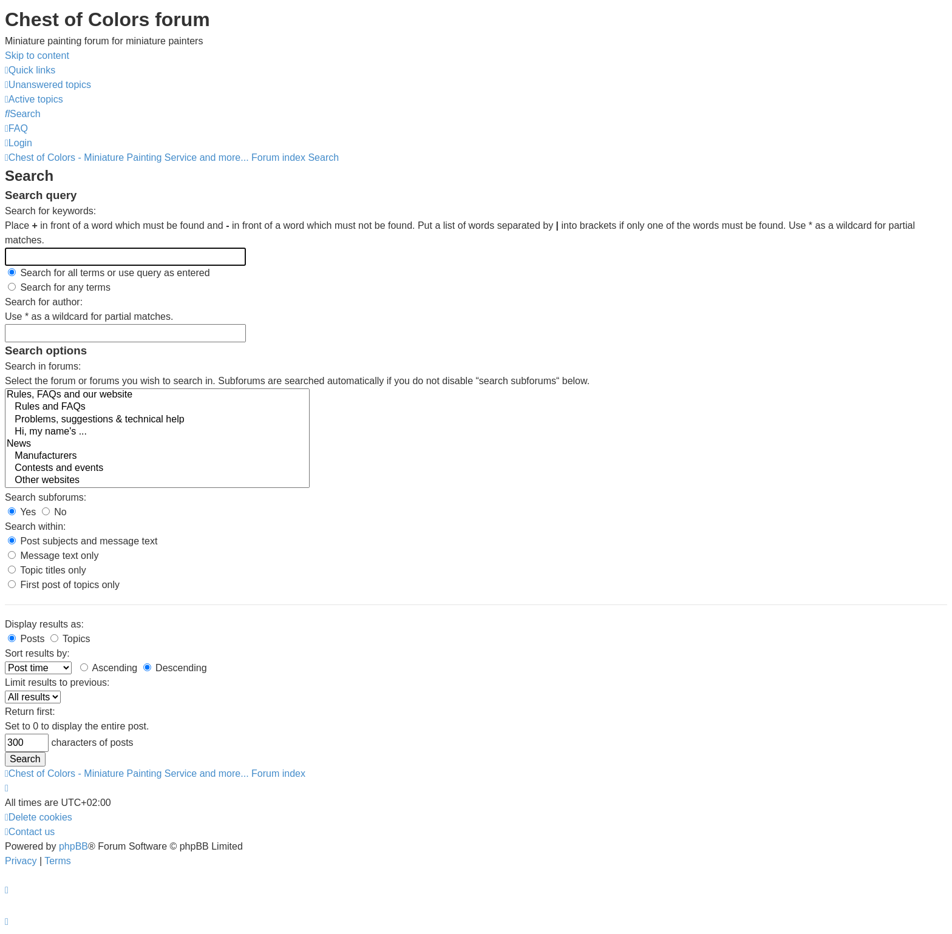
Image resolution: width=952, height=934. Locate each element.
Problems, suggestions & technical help (157, 420)
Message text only (53, 555)
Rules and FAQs (157, 407)
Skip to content (37, 55)
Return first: (30, 711)
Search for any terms (59, 287)
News (157, 444)
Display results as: (44, 624)
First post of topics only (64, 585)
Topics (70, 639)
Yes (22, 512)
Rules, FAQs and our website (157, 395)
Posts (26, 639)
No (54, 512)
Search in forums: (43, 366)
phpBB (73, 846)
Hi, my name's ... (157, 432)
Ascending (108, 668)
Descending (175, 668)
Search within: (35, 526)
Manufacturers (157, 456)
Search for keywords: (50, 211)
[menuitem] (48, 85)
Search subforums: (45, 497)
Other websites (157, 481)
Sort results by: (37, 653)
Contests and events (157, 468)
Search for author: (44, 302)
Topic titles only (47, 570)
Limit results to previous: (57, 682)
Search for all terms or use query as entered (109, 273)
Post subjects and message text (82, 541)
